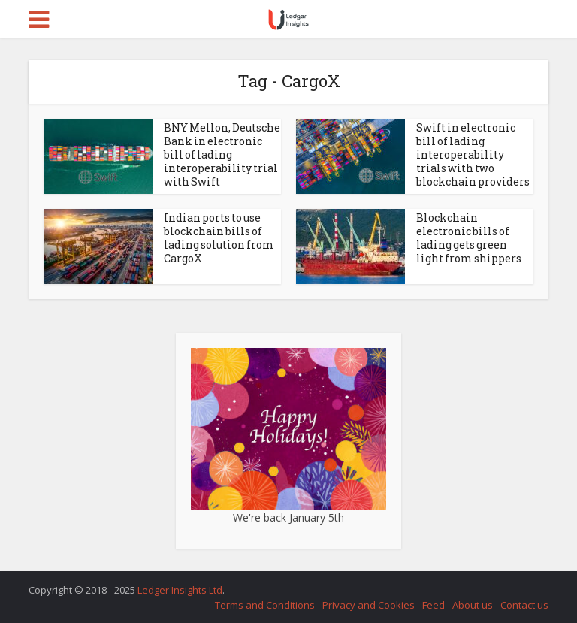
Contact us (524, 605)
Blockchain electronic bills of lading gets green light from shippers (468, 237)
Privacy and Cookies (368, 605)
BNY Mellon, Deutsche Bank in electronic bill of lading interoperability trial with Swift (222, 154)
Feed (433, 605)
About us (472, 605)
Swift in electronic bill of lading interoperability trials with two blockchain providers (473, 154)
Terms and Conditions (265, 605)
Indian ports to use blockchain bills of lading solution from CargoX (219, 237)
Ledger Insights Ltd (179, 590)
